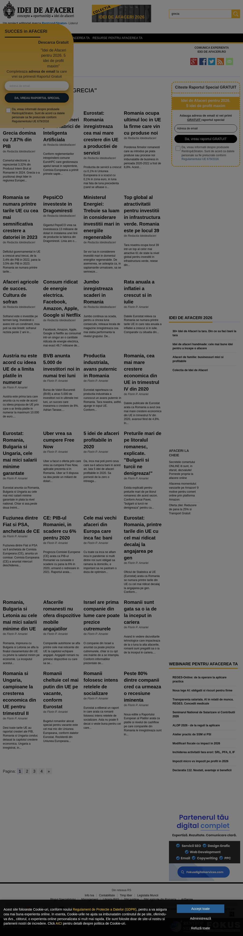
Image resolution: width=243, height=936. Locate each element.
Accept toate (200, 909)
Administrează (200, 918)
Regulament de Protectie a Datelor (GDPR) (104, 909)
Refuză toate (200, 928)
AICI (59, 923)
